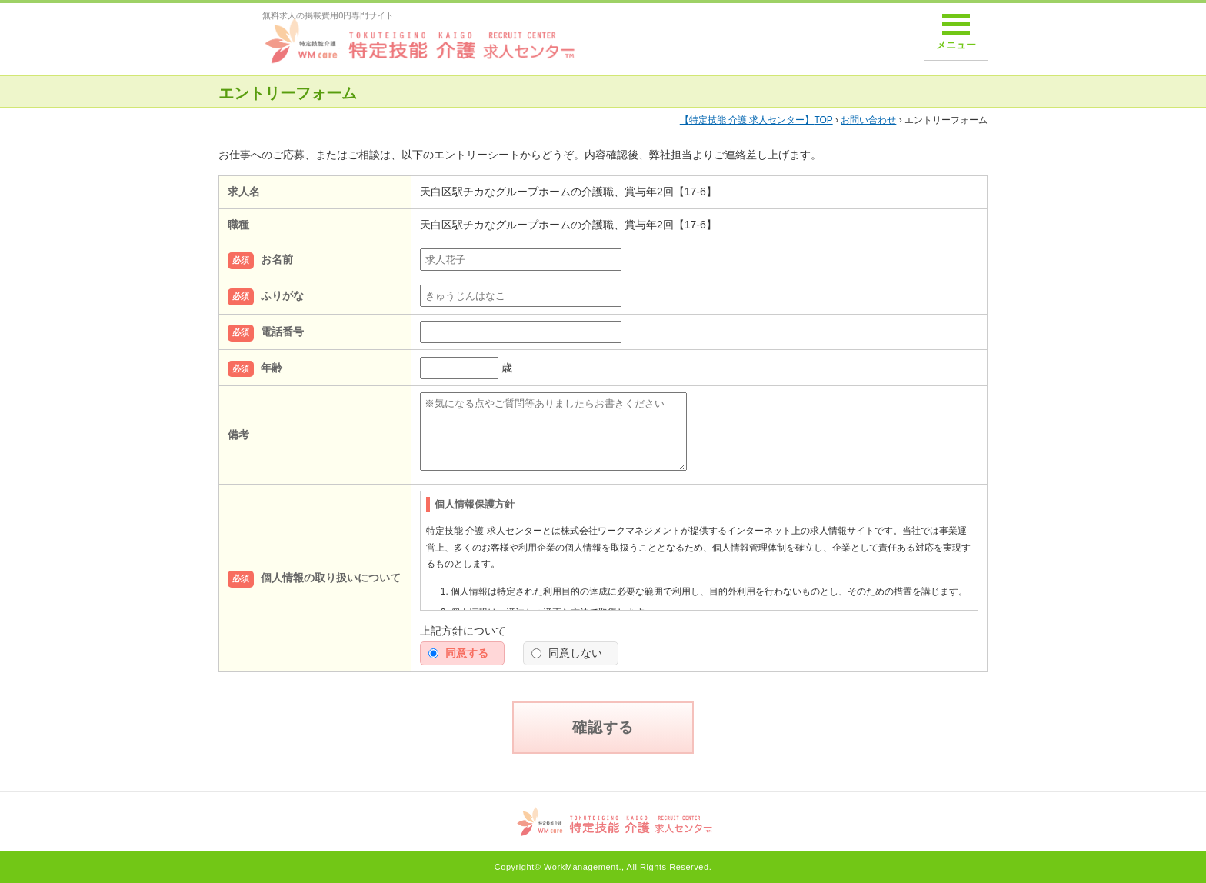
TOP (756, 120)
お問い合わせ (868, 120)
